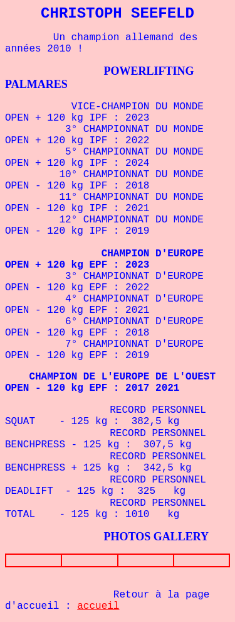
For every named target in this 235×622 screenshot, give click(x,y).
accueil (98, 606)
